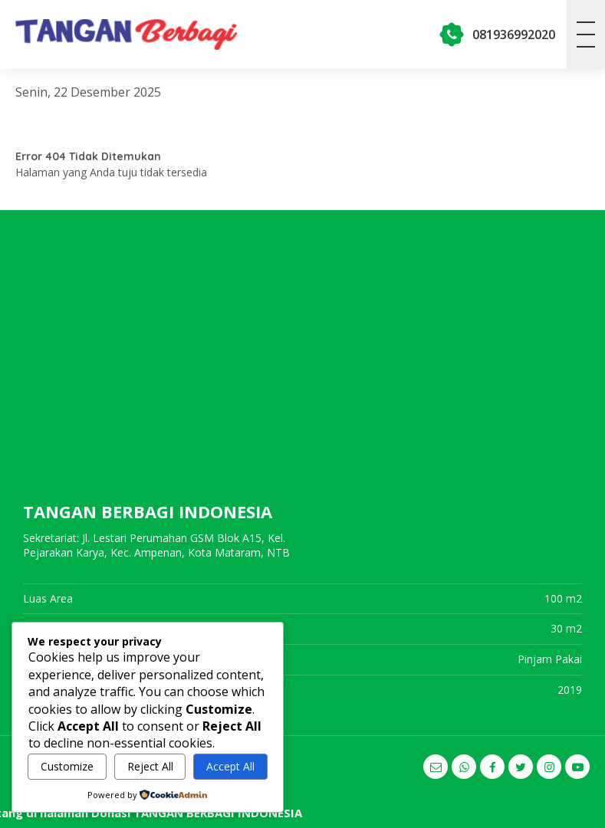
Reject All (150, 766)
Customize (67, 766)
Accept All (230, 766)
